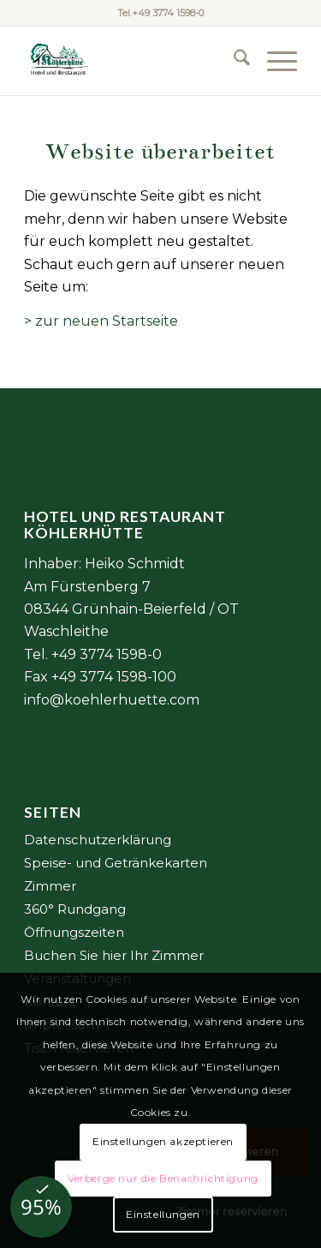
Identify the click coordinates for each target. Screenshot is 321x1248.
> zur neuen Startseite (101, 321)
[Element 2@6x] (133, 61)
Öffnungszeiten (74, 932)
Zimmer (50, 886)
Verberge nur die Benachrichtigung (163, 1178)
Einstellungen (163, 1214)
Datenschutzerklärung (97, 839)
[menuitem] (233, 61)
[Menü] (273, 61)
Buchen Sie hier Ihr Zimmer (114, 955)
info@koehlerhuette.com (111, 700)
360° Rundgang (75, 909)
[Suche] (233, 61)
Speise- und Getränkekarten (115, 863)
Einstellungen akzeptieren (163, 1141)
